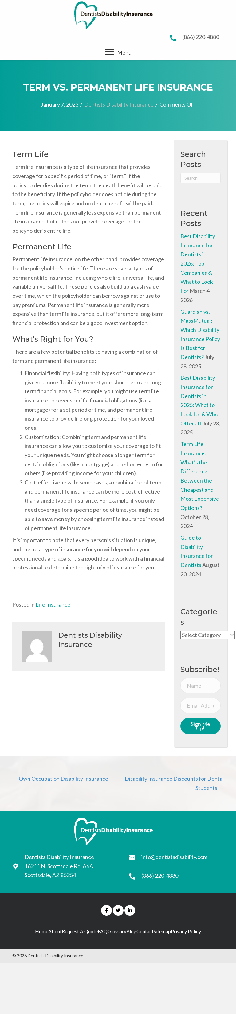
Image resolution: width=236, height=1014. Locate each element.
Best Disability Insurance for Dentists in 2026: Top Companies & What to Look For (197, 263)
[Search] (200, 178)
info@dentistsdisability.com (174, 856)
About (55, 931)
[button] (109, 52)
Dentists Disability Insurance (119, 104)
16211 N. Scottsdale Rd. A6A (59, 866)
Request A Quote (80, 931)
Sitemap (162, 931)
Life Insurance (53, 604)
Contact (145, 931)
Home (41, 931)
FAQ (103, 931)
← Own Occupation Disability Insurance (60, 778)
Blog (131, 931)
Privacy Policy (186, 931)
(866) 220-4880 (200, 36)
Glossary (117, 931)
